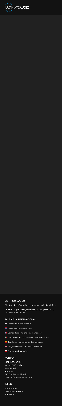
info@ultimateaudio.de (21, 377)
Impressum (10, 394)
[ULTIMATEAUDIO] (26, 7)
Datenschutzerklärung (15, 391)
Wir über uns (11, 388)
